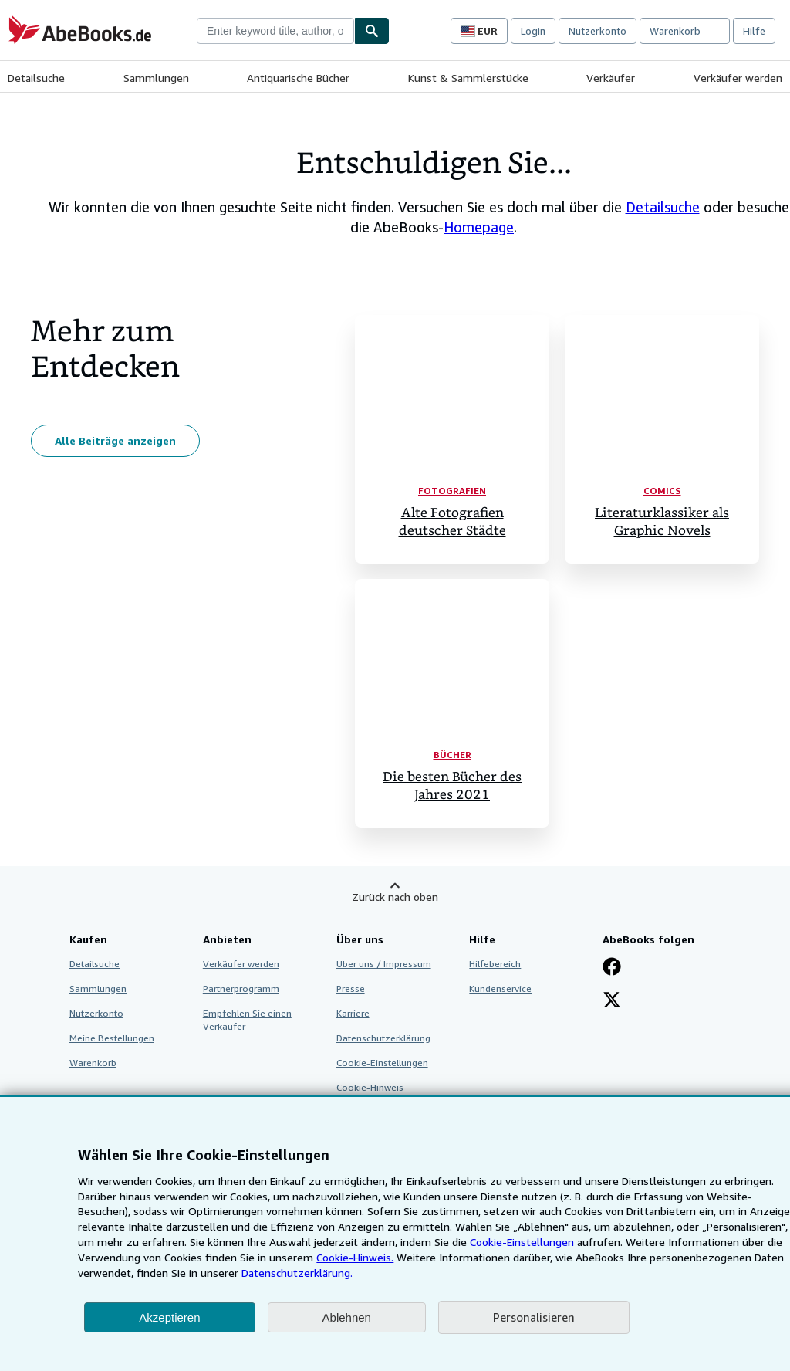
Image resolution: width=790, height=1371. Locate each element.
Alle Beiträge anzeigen (115, 440)
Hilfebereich (495, 964)
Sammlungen (156, 77)
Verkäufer (610, 77)
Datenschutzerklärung (383, 1038)
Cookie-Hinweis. (354, 1257)
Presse (350, 988)
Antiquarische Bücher (298, 77)
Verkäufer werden (738, 77)
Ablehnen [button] (346, 1317)
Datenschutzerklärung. (297, 1272)
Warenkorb (92, 1062)
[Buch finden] (372, 31)
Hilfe (754, 31)
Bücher (452, 754)
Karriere (353, 1013)
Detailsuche (36, 77)
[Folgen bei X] (612, 1001)
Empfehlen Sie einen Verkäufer (247, 1019)
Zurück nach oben (395, 896)
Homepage (479, 226)
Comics (662, 490)
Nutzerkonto (597, 31)
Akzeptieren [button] (169, 1317)
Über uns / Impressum (383, 964)
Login (533, 31)
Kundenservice (500, 988)
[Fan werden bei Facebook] (612, 968)
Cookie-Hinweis (369, 1087)
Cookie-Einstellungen (522, 1241)
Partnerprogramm (241, 988)
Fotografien (452, 490)
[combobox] (275, 31)
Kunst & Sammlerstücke (468, 77)
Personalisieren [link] (534, 1317)
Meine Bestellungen (111, 1038)
